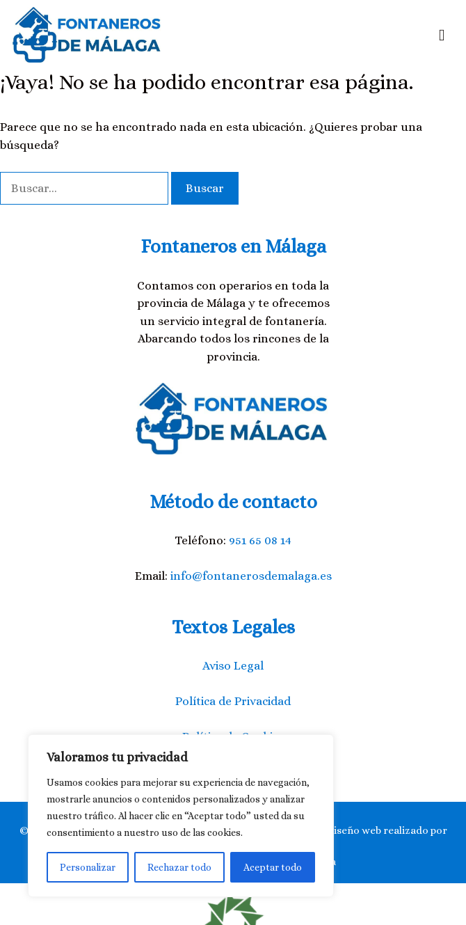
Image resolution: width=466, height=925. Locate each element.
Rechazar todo (179, 867)
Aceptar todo (272, 867)
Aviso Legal (233, 665)
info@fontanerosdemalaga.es (251, 576)
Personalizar (87, 867)
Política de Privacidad (233, 701)
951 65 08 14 (260, 540)
